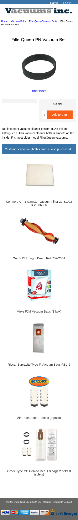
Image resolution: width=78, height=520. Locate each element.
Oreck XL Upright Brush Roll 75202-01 (39, 258)
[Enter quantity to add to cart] (44, 114)
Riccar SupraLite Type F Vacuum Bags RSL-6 (39, 364)
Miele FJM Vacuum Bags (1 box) (39, 311)
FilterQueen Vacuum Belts (43, 21)
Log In (67, 3)
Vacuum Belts (18, 21)
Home (54, 3)
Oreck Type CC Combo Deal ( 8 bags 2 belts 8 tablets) (39, 472)
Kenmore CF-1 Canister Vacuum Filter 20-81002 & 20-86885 (39, 203)
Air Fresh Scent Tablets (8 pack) (39, 417)
